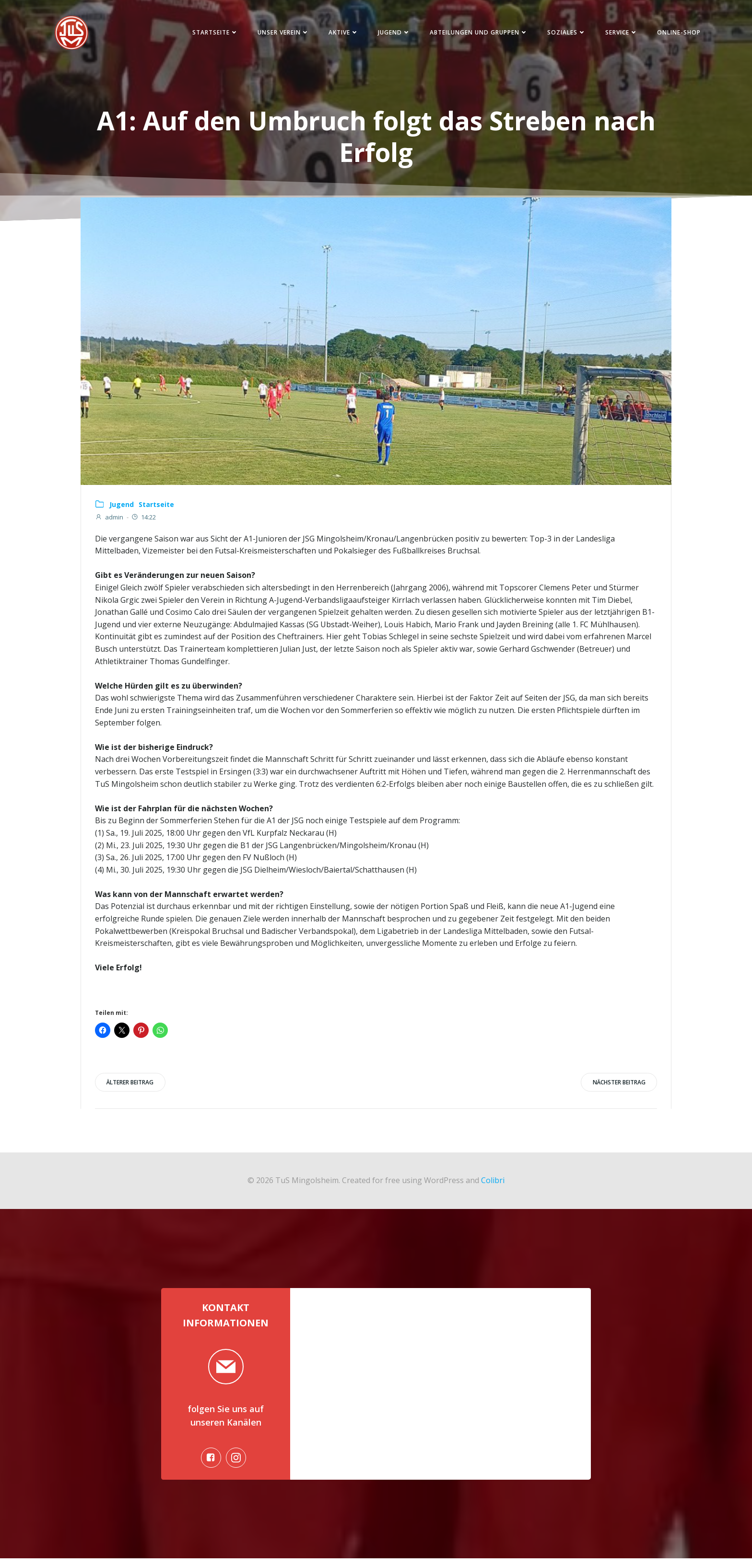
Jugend (391, 33)
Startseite (212, 33)
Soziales (563, 33)
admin (109, 520)
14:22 (143, 520)
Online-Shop (675, 33)
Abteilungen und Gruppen (475, 33)
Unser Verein (280, 33)
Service (618, 33)
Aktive (340, 33)
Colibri (493, 1183)
